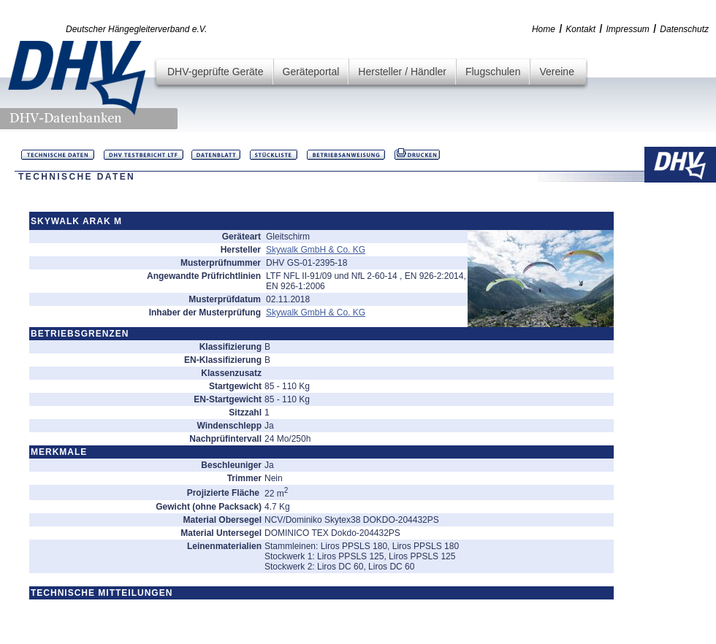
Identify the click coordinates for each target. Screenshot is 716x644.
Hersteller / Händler (402, 71)
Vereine (556, 71)
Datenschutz (684, 29)
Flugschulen (493, 71)
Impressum (628, 29)
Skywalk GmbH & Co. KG (315, 250)
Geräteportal (311, 71)
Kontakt (580, 29)
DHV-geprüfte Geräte (215, 71)
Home (543, 29)
